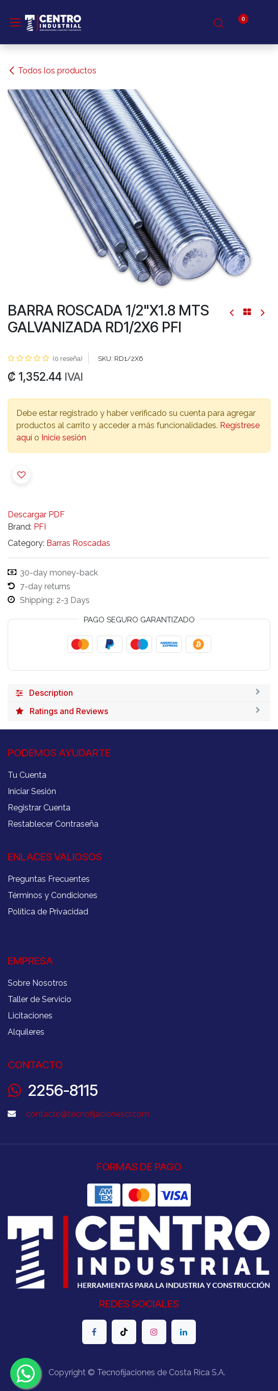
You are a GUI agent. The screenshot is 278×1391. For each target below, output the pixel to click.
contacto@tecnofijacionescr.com (87, 1114)
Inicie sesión (63, 437)
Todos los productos (52, 70)
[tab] (139, 693)
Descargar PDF (36, 514)
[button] (21, 474)
